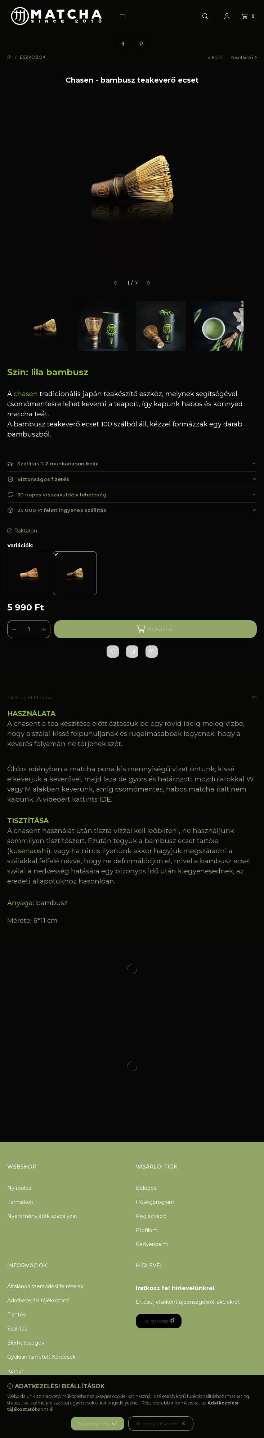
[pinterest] (141, 44)
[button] (122, 16)
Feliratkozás (158, 1321)
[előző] (115, 283)
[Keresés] (205, 16)
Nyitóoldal (19, 1188)
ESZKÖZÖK (32, 57)
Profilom (147, 1230)
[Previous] (10, 326)
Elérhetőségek (25, 1343)
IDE (105, 799)
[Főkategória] (9, 57)
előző (215, 57)
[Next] (253, 326)
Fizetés (16, 1314)
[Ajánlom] (132, 651)
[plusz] (43, 629)
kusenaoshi (28, 851)
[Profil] (227, 16)
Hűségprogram (155, 1202)
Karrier (15, 1371)
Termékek (20, 1202)
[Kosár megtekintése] (249, 16)
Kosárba (155, 629)
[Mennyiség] (29, 629)
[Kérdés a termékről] (152, 651)
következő (244, 57)
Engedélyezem (97, 1423)
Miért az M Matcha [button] (30, 697)
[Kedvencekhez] (113, 651)
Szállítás (17, 1328)
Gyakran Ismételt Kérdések (41, 1357)
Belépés (146, 1188)
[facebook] (123, 44)
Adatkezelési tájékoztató (38, 1300)
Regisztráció (151, 1216)
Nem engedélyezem (161, 1423)
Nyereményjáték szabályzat (42, 1216)
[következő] (148, 283)
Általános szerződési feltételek (45, 1286)
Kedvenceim (152, 1244)
